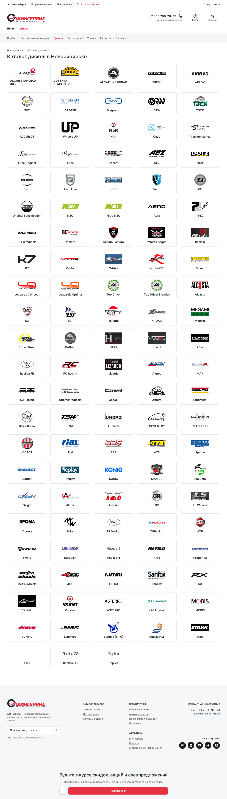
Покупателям (64, 4)
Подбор (11, 38)
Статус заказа (212, 4)
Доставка (135, 723)
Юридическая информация (145, 747)
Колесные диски (93, 718)
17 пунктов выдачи (41, 4)
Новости (134, 743)
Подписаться (156, 790)
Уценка (91, 38)
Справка (121, 38)
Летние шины (91, 714)
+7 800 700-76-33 (205, 710)
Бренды (58, 38)
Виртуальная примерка (35, 38)
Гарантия (105, 38)
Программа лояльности (143, 718)
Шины (11, 28)
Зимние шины (91, 709)
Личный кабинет (139, 709)
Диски (24, 28)
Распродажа (75, 38)
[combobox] (10, 730)
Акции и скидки (88, 4)
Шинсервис (26, 17)
